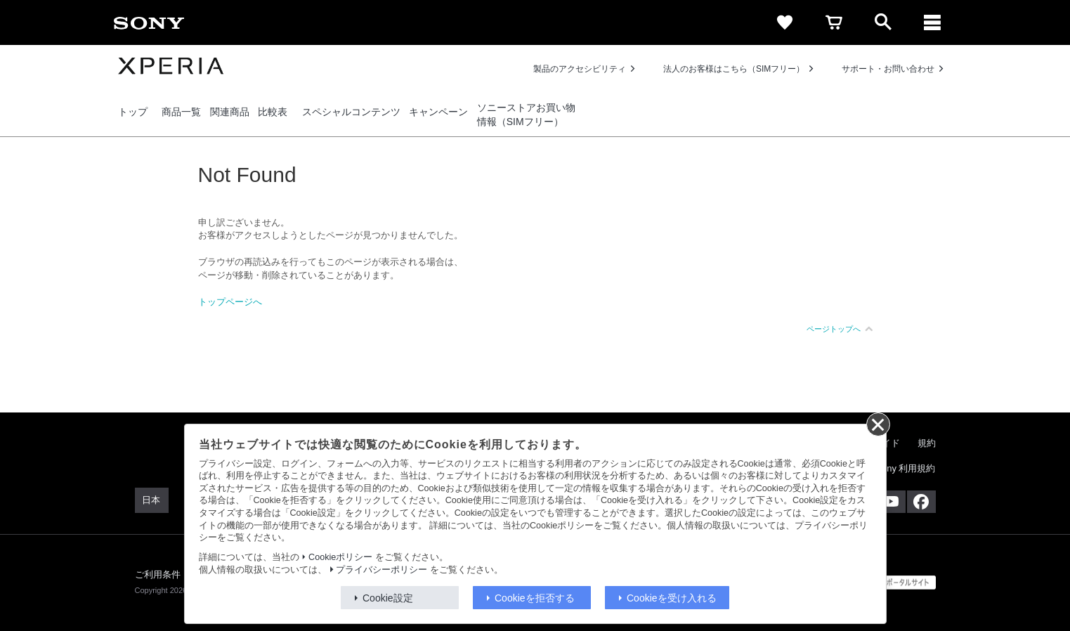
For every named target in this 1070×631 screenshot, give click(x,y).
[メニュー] (932, 22)
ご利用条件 (158, 574)
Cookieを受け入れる (672, 598)
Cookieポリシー (340, 557)
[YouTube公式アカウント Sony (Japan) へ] (891, 501)
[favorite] (784, 22)
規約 (927, 443)
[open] (883, 22)
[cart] (834, 22)
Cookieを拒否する (535, 598)
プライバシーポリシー (381, 570)
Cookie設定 (388, 598)
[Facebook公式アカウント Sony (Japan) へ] (921, 501)
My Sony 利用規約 (898, 468)
